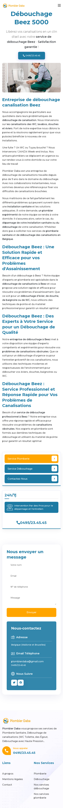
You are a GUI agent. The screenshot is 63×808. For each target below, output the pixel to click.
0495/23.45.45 (31, 55)
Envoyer (31, 612)
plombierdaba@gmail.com (27, 661)
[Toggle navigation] (59, 5)
